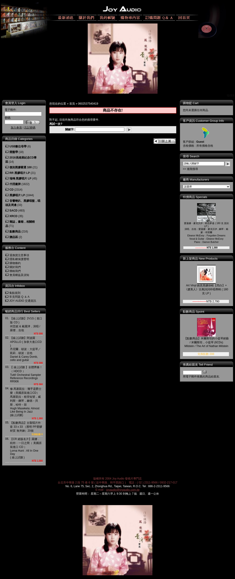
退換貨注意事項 (19, 255)
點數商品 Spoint (193, 311)
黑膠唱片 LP (17, 195)
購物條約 (15, 263)
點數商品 (15, 231)
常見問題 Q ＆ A (19, 296)
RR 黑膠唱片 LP (20, 173)
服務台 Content (15, 248)
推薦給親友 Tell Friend (198, 364)
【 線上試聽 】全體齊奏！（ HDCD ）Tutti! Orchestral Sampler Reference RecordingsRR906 (26, 374)
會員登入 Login (15, 103)
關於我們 (15, 267)
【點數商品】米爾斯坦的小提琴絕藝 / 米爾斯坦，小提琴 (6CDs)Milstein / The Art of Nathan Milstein (206, 342)
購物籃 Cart (190, 103)
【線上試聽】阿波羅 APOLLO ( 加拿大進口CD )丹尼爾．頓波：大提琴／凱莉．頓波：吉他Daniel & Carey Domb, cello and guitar (26, 349)
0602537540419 (88, 103)
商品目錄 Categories (19, 139)
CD (11, 189)
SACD (13, 210)
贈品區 (14, 237)
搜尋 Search (191, 156)
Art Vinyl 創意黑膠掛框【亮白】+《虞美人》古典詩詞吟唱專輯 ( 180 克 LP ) (206, 289)
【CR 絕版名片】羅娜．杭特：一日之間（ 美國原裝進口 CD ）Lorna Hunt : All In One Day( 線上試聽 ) (25, 448)
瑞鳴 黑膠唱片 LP (20, 178)
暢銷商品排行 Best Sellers (22, 311)
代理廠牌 (15, 184)
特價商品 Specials (195, 197)
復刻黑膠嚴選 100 (21, 167)
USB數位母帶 (18, 146)
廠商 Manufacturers (196, 179)
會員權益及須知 (19, 275)
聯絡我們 (15, 271)
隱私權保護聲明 (19, 259)
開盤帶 (14, 152)
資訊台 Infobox (15, 286)
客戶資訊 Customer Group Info (203, 120)
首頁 (72, 103)
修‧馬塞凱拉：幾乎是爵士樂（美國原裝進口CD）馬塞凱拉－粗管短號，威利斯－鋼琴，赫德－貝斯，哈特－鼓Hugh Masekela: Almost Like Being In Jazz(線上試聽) (25, 402)
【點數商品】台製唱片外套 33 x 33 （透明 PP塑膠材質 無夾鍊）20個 (26, 426)
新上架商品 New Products (200, 258)
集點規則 (14, 292)
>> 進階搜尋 (190, 169)
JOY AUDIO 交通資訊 (22, 300)
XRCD (13, 216)
